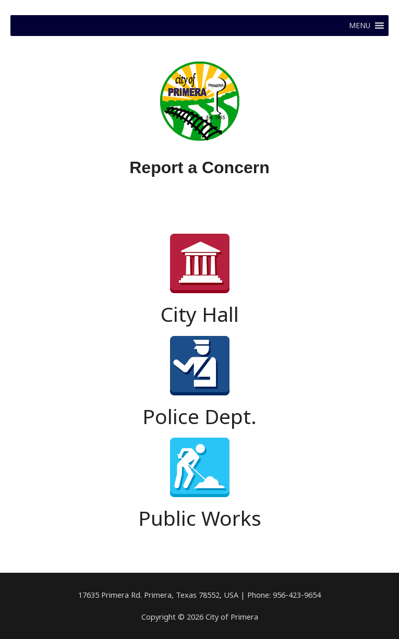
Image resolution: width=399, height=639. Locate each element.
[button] (359, 25)
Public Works (199, 518)
